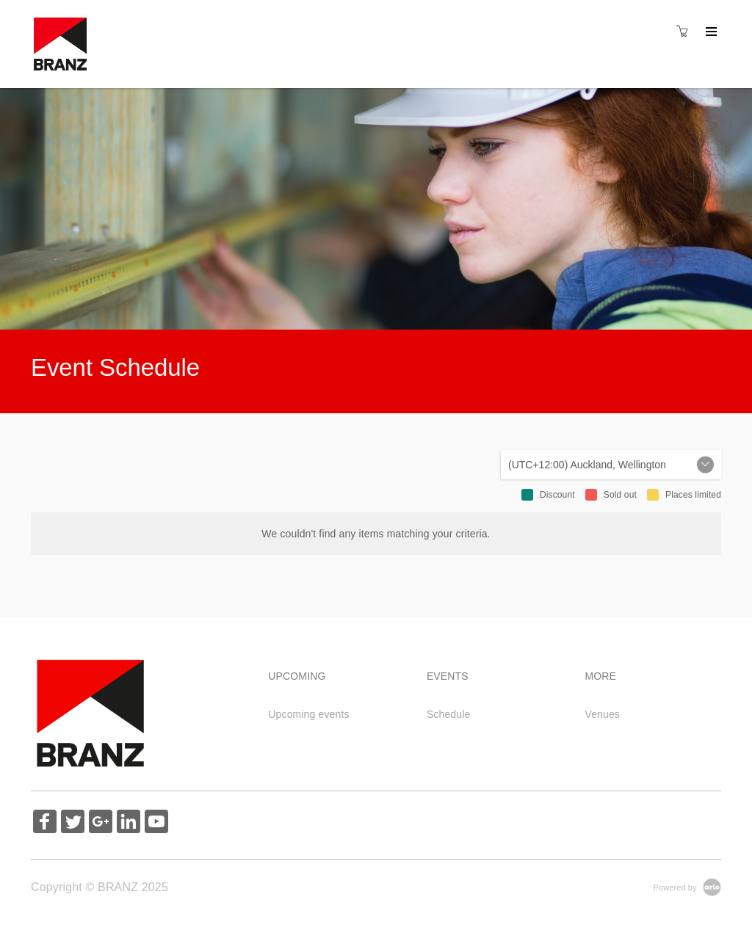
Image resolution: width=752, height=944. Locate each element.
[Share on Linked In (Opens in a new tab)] (128, 823)
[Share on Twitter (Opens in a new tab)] (72, 823)
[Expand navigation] (709, 32)
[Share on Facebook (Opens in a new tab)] (45, 823)
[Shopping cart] (685, 31)
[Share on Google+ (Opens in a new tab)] (100, 823)
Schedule (449, 714)
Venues (602, 714)
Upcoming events (308, 714)
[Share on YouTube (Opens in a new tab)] (156, 823)
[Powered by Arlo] (687, 886)
